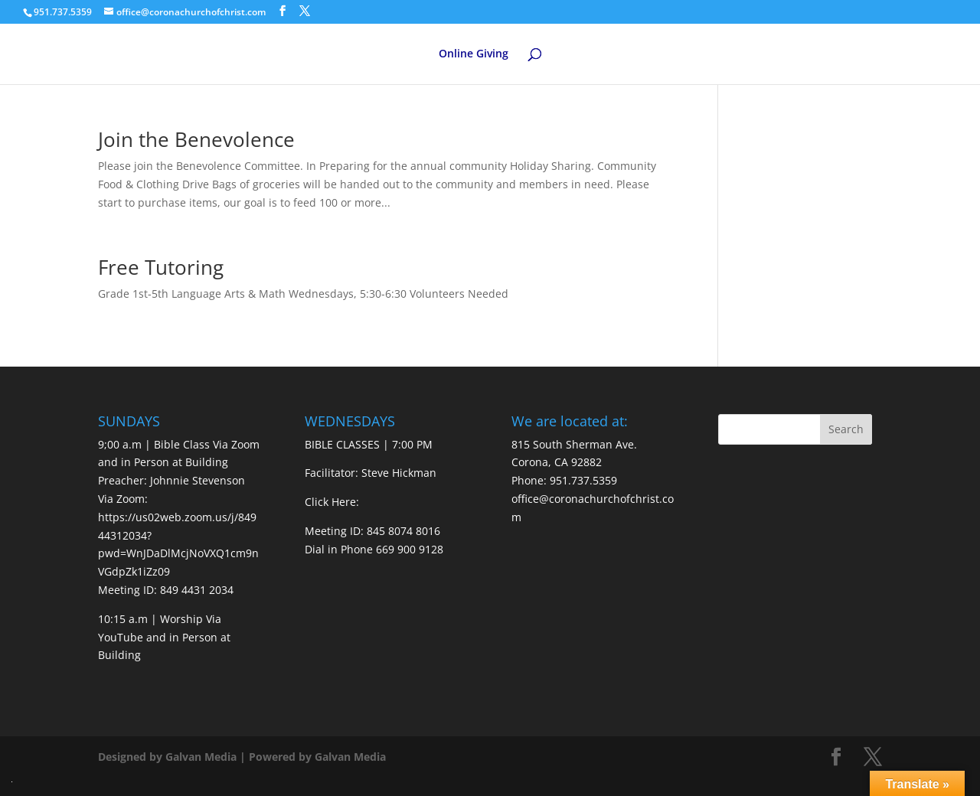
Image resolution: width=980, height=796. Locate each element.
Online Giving (473, 54)
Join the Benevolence (196, 139)
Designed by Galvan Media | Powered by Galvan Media (242, 756)
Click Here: (332, 501)
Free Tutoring (161, 267)
